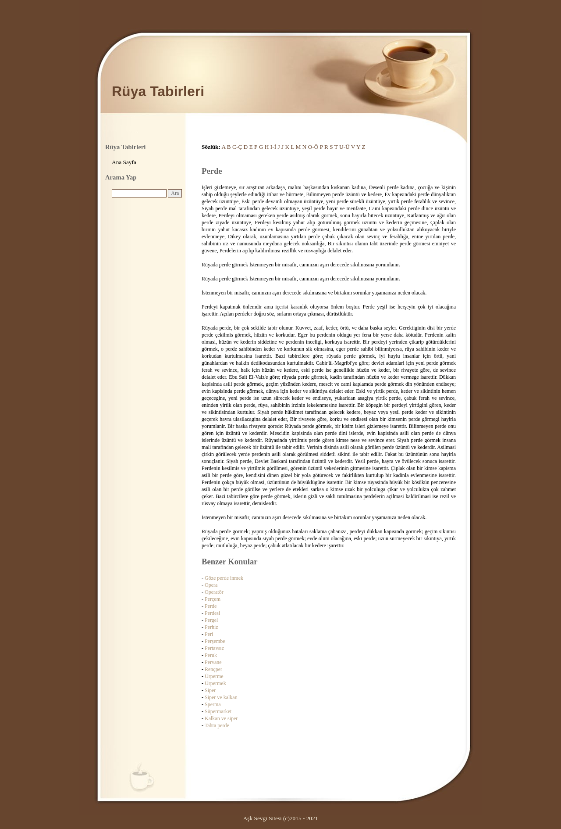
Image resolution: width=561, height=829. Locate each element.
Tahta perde (217, 725)
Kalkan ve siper (221, 718)
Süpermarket (218, 711)
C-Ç (237, 147)
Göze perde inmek (224, 578)
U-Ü (344, 147)
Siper (210, 690)
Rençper (213, 669)
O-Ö (313, 147)
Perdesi (212, 613)
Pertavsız (214, 648)
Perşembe (215, 641)
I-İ (273, 147)
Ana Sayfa (124, 162)
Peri (209, 634)
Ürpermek (215, 683)
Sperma (213, 704)
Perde (211, 606)
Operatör (214, 592)
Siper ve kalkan (221, 697)
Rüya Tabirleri (158, 91)
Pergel (211, 620)
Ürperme (214, 676)
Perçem (212, 599)
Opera (211, 585)
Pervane (213, 662)
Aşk (247, 818)
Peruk (211, 655)
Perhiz (211, 627)
